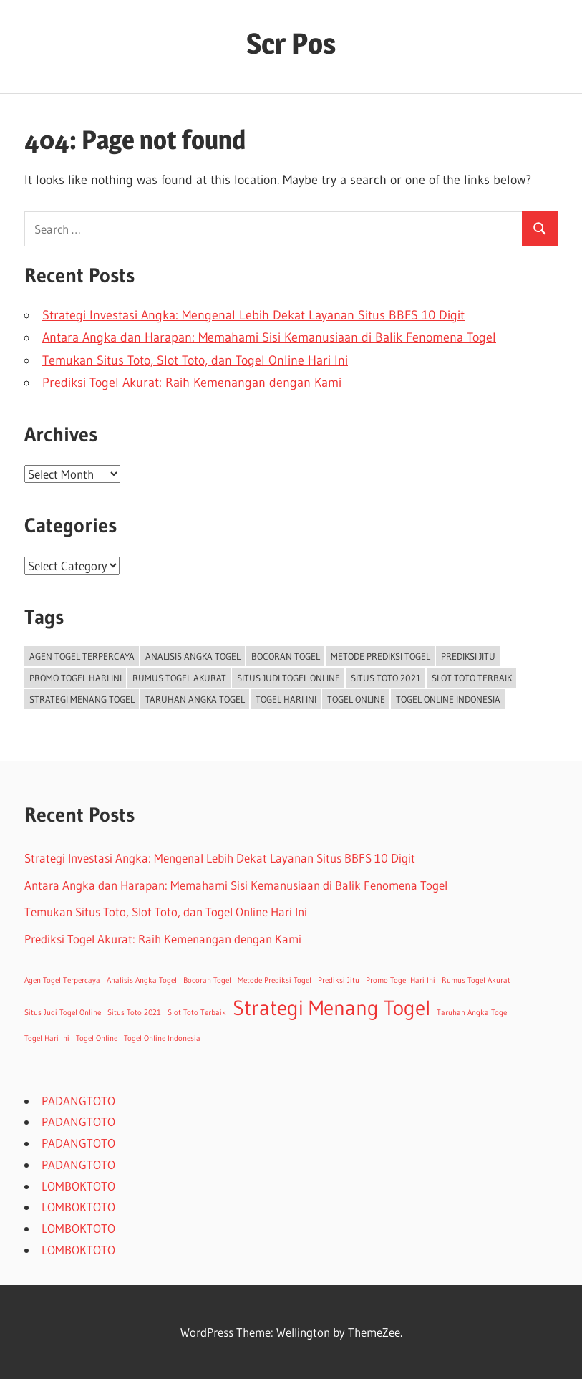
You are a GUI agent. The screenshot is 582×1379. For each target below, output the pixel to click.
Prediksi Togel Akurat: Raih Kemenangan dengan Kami (191, 382)
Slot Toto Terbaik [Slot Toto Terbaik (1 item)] (472, 677)
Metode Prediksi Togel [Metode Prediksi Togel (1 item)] (380, 656)
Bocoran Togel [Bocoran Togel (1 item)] (285, 656)
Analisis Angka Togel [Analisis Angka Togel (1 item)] (193, 656)
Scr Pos (291, 43)
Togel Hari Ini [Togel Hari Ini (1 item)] (286, 699)
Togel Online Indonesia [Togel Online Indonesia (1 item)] (448, 699)
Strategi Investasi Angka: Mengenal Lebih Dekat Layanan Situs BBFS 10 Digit (253, 315)
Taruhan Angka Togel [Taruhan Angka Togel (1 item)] (195, 699)
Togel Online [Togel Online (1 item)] (356, 699)
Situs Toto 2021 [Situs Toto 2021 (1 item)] (386, 677)
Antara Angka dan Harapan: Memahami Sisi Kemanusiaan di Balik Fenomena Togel (269, 337)
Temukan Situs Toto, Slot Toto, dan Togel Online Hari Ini (195, 360)
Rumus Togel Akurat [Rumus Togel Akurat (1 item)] (179, 677)
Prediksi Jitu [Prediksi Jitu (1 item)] (468, 656)
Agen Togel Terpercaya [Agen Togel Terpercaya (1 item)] (82, 656)
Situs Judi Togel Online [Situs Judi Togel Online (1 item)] (288, 677)
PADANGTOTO (78, 1100)
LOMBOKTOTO (78, 1185)
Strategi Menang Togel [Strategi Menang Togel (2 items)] (82, 699)
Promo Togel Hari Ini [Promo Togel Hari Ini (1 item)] (75, 677)
